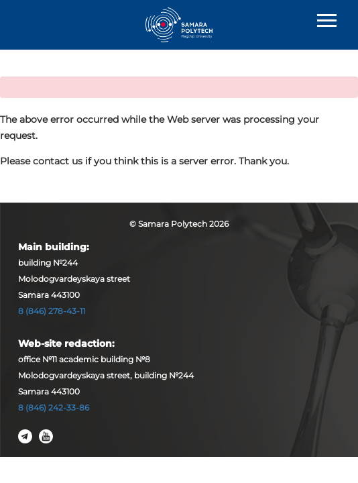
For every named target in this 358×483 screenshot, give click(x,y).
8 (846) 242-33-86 (53, 407)
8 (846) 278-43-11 (51, 311)
